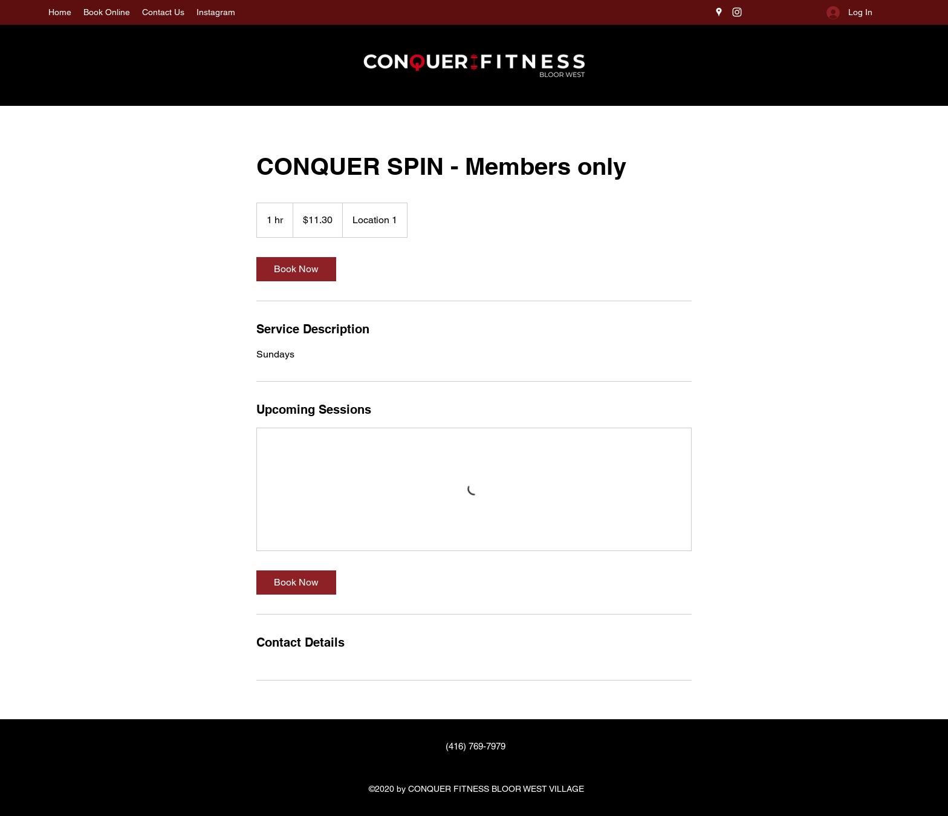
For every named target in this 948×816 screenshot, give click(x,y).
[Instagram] (737, 12)
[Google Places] (719, 12)
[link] (296, 269)
